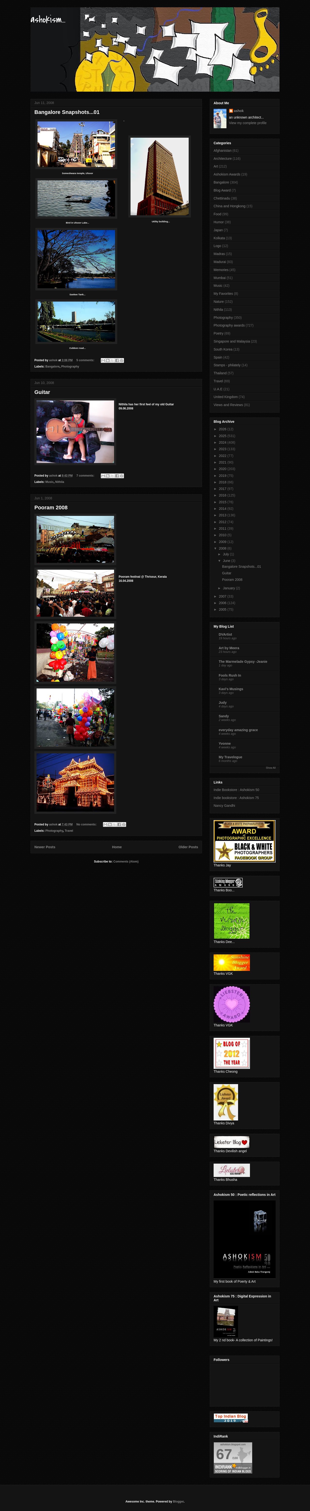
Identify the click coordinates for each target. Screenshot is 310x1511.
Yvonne (225, 743)
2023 (223, 449)
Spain (218, 357)
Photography (70, 366)
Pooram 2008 (51, 507)
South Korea (223, 349)
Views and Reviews (228, 405)
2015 (223, 502)
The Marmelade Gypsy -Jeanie (243, 662)
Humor (219, 222)
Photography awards (229, 325)
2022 (223, 456)
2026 (223, 429)
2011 (223, 528)
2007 (223, 596)
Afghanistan (223, 150)
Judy (223, 702)
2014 (223, 509)
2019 (223, 476)
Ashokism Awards (227, 174)
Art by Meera (229, 648)
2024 (223, 442)
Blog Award (222, 190)
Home (117, 847)
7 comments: (85, 475)
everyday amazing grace (238, 730)
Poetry (218, 333)
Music (49, 482)
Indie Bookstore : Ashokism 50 (236, 790)
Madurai (220, 262)
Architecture (223, 158)
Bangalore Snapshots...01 (67, 112)
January (229, 588)
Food (217, 214)
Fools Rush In (230, 675)
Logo (217, 246)
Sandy (224, 716)
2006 (223, 603)
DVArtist (225, 634)
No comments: (86, 824)
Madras (219, 254)
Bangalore (52, 366)
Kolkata (219, 238)
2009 (223, 542)
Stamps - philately (227, 365)
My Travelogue (230, 757)
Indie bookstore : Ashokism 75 (236, 798)
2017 (223, 489)
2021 (223, 462)
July (226, 554)
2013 (223, 515)
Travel (69, 830)
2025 (223, 436)
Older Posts (188, 847)
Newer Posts (44, 847)
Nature (219, 302)
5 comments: (85, 360)
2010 (223, 535)
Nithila (59, 482)
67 (224, 1454)
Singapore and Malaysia (232, 341)
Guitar (42, 392)
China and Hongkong (230, 206)
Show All (271, 767)
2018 (223, 482)
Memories (221, 270)
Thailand (220, 373)
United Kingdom (226, 397)
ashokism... (48, 19)
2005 (223, 609)
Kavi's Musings (231, 689)
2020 (223, 469)
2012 (223, 522)
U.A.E (218, 389)
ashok (239, 111)
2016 (223, 495)
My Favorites (223, 294)
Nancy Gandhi (224, 805)
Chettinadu (222, 198)
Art (216, 166)
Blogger (178, 1501)
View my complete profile (248, 123)
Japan (218, 230)
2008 (223, 548)
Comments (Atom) (126, 861)
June (227, 561)
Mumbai (220, 278)
